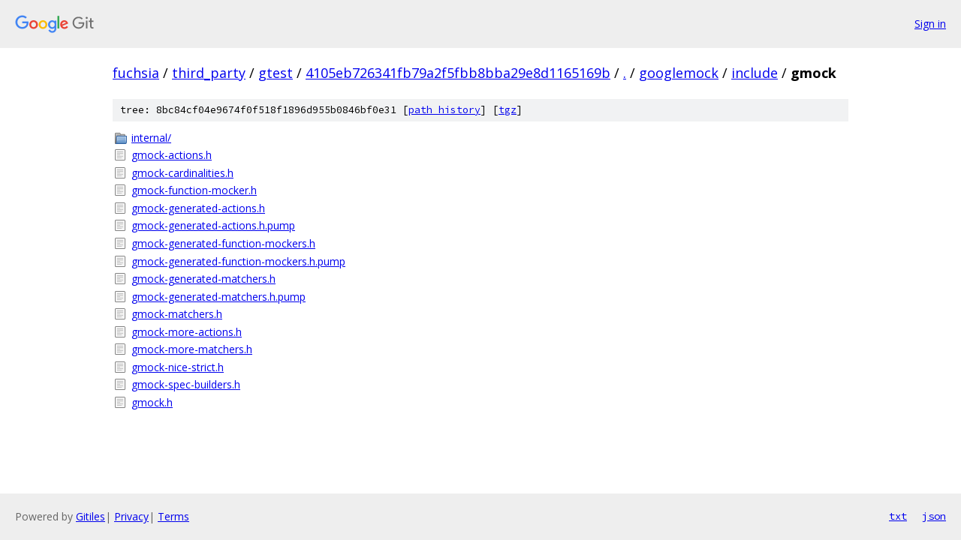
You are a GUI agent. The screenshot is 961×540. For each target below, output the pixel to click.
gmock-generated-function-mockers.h (223, 243)
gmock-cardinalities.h (182, 173)
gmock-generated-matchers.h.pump (218, 297)
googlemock (678, 73)
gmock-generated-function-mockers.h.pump (238, 261)
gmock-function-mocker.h (194, 190)
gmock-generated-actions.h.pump (213, 225)
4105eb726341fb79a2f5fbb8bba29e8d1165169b (458, 73)
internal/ (151, 137)
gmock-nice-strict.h (177, 367)
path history (444, 110)
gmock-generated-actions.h (198, 208)
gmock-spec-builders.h (185, 384)
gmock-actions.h (171, 155)
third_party (209, 73)
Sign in (930, 23)
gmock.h (152, 402)
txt (898, 516)
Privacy (131, 516)
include (754, 73)
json (934, 516)
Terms (173, 516)
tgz (508, 110)
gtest (275, 73)
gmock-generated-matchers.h (203, 279)
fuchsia (136, 73)
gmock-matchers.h (176, 314)
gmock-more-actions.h (186, 332)
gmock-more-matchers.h (191, 349)
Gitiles (90, 516)
